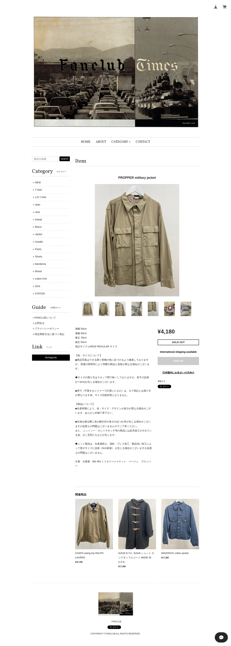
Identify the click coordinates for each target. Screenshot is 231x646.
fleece (38, 226)
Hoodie (39, 241)
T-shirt (38, 189)
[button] (121, 141)
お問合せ (40, 323)
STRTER (40, 293)
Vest (37, 212)
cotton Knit (41, 278)
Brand (38, 271)
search (64, 158)
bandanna (40, 264)
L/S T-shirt (40, 197)
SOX (37, 286)
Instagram (51, 357)
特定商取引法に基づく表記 (49, 334)
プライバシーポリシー (47, 328)
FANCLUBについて (45, 317)
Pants (38, 249)
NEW (38, 182)
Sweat (38, 219)
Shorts (38, 256)
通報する (161, 381)
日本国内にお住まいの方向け (178, 372)
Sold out (178, 360)
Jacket (38, 234)
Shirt (37, 204)
